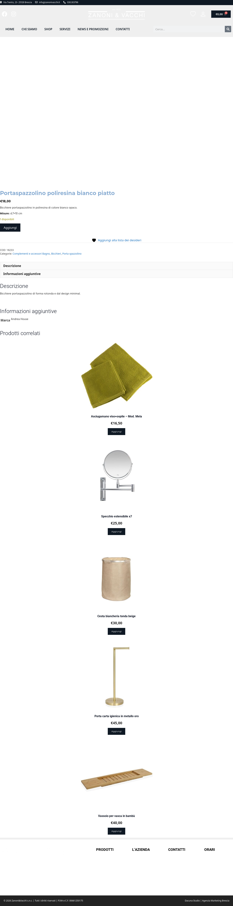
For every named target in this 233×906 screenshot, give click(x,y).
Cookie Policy (140, 884)
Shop (48, 29)
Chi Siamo (29, 29)
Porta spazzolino (72, 253)
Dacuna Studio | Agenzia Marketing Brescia (207, 900)
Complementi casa (108, 876)
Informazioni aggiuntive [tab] (22, 274)
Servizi (65, 29)
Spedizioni (138, 871)
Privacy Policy (140, 878)
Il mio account (141, 858)
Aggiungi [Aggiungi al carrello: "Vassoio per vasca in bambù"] (116, 831)
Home (9, 29)
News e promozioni (93, 29)
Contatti (123, 29)
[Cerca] (228, 29)
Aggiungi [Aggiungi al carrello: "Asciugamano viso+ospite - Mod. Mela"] (116, 431)
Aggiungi (10, 227)
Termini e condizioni (145, 865)
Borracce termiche (108, 869)
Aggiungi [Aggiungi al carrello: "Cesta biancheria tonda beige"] (116, 631)
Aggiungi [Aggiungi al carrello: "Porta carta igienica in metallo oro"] (116, 731)
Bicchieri (56, 253)
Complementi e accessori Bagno (31, 253)
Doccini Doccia (105, 882)
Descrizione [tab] (12, 266)
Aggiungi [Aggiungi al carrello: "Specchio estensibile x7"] (116, 531)
